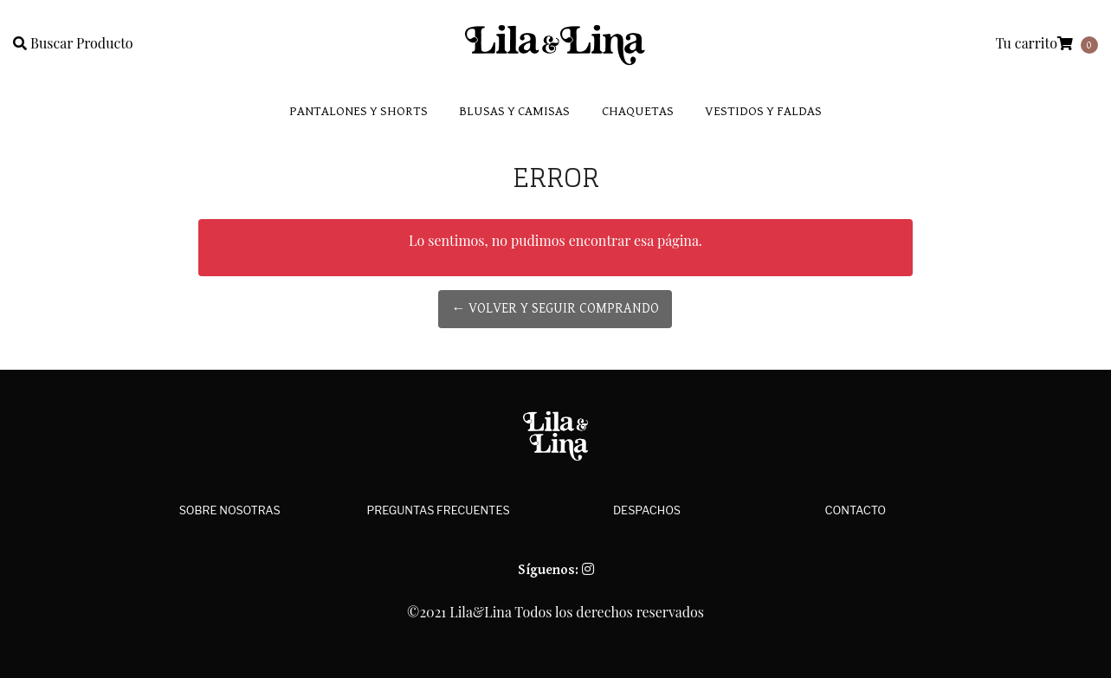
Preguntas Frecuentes (438, 510)
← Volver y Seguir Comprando (555, 308)
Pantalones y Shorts (358, 111)
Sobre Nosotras (230, 510)
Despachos (647, 510)
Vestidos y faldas (763, 111)
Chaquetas (638, 111)
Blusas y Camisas (514, 111)
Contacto (855, 510)
